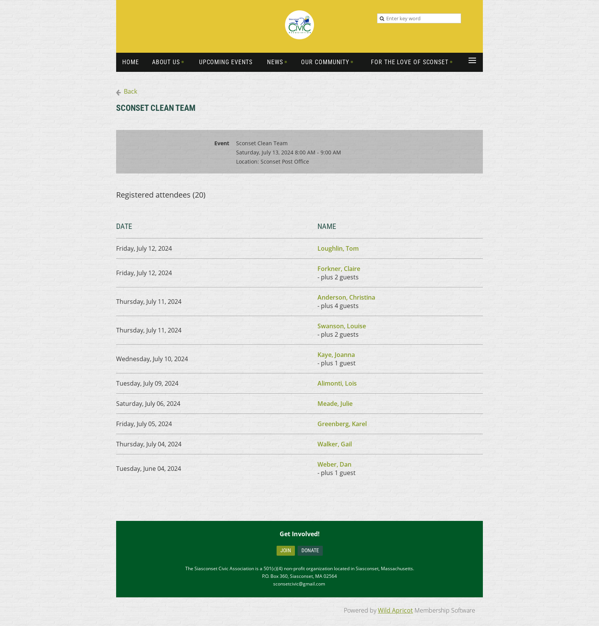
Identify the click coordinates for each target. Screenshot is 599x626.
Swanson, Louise (341, 326)
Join (285, 550)
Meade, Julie (335, 403)
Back (130, 91)
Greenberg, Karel (342, 424)
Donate (310, 550)
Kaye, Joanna (336, 354)
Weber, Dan (334, 464)
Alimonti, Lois (337, 383)
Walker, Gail (334, 444)
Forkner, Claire (338, 268)
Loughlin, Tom (338, 248)
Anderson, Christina (346, 297)
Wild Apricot (395, 610)
